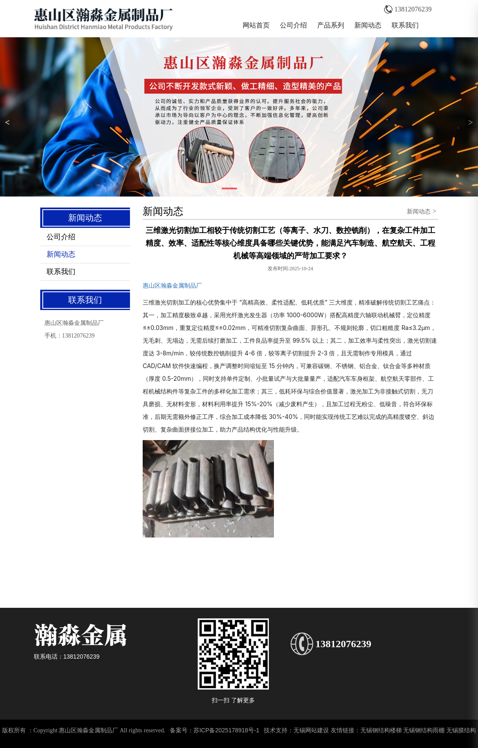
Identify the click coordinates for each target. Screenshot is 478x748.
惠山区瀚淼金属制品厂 (172, 285)
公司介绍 (293, 25)
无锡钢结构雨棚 (424, 730)
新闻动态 (367, 25)
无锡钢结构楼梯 (381, 730)
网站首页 (256, 25)
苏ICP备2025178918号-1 (226, 730)
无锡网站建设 (311, 730)
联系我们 (405, 25)
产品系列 (330, 25)
